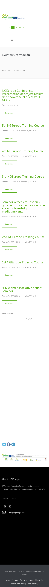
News (31, 580)
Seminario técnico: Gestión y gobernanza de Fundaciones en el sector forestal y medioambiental (23, 206)
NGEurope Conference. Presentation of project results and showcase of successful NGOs (22, 95)
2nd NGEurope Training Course (23, 237)
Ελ (24, 28)
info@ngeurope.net (16, 514)
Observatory (33, 583)
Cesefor (24, 574)
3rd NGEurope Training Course (23, 176)
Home (7, 580)
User (35, 571)
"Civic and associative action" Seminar (22, 289)
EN (9, 28)
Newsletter (39, 580)
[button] (9, 113)
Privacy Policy (26, 571)
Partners (23, 580)
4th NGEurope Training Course (23, 151)
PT (17, 28)
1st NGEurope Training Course (23, 262)
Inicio (4, 70)
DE (20, 28)
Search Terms (7, 313)
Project (15, 580)
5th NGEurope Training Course (23, 125)
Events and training (18, 583)
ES (13, 28)
